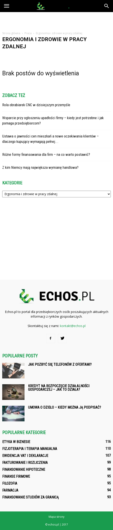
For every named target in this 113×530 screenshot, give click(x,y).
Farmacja (10, 490)
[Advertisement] (56, 19)
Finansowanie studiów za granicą (30, 497)
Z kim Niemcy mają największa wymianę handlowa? (40, 167)
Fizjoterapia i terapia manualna (29, 449)
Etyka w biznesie (16, 442)
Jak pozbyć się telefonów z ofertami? (60, 364)
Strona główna (11, 33)
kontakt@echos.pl (73, 326)
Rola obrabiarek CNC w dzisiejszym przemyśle (36, 105)
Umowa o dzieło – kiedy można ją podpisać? (64, 407)
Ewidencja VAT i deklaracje (25, 456)
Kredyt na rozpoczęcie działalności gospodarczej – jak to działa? (58, 388)
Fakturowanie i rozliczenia (25, 462)
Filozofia (9, 483)
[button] (107, 6)
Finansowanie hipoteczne (23, 469)
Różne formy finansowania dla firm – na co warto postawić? (46, 154)
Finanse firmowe (16, 476)
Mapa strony (56, 517)
